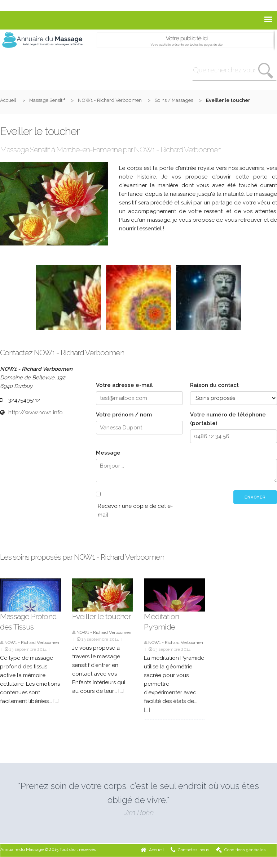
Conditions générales (240, 849)
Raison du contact (214, 385)
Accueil (8, 100)
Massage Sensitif (47, 100)
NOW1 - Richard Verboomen (110, 100)
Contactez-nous (190, 849)
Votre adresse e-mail (124, 385)
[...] (56, 701)
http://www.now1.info (35, 412)
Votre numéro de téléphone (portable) (228, 419)
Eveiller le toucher (101, 616)
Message (108, 453)
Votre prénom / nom (124, 414)
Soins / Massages (174, 100)
